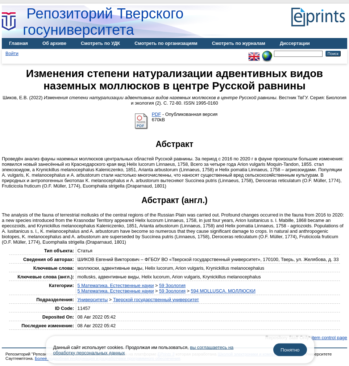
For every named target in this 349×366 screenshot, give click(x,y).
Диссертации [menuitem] (295, 43)
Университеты (93, 299)
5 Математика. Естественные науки (116, 285)
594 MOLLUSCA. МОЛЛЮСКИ (223, 291)
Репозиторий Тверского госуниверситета (103, 21)
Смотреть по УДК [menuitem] (100, 43)
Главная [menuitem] (18, 43)
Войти (11, 53)
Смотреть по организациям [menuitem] (166, 43)
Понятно (290, 350)
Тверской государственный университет (156, 299)
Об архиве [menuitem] (54, 43)
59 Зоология (172, 285)
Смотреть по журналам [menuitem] (238, 43)
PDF (156, 114)
